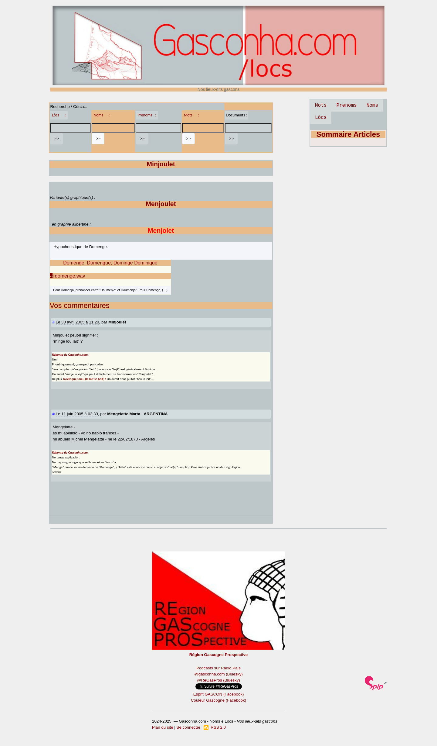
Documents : (236, 115)
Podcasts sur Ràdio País (218, 668)
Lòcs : (59, 115)
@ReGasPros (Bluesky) (218, 680)
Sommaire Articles (348, 134)
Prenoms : (146, 115)
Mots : (191, 115)
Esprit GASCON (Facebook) (218, 694)
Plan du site (162, 727)
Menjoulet (161, 204)
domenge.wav (67, 275)
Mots (321, 105)
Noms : (101, 115)
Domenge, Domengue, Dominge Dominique (110, 262)
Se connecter (189, 727)
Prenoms (346, 105)
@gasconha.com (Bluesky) (218, 674)
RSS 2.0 (215, 727)
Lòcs (321, 117)
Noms (372, 105)
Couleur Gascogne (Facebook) (218, 700)
